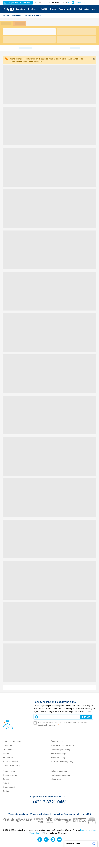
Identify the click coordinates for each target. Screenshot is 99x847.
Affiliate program (10, 775)
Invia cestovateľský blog (62, 761)
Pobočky (7, 783)
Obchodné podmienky (60, 749)
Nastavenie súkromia (60, 775)
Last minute (8, 749)
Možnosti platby (58, 757)
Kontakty (6, 791)
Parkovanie (8, 757)
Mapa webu (56, 779)
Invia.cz (83, 830)
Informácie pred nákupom (62, 745)
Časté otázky (57, 741)
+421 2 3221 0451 (49, 801)
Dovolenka (17, 15)
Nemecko (29, 15)
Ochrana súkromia (59, 771)
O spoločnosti (9, 787)
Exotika (6, 753)
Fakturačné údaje (58, 753)
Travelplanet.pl (36, 833)
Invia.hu (91, 830)
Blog (75, 9)
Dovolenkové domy (11, 765)
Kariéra (6, 779)
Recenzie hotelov (65, 9)
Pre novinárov (9, 771)
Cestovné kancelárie (12, 741)
